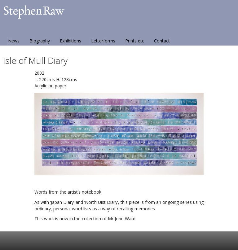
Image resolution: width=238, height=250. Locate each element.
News (14, 41)
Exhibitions (70, 41)
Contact (162, 41)
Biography (39, 41)
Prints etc (134, 41)
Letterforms (103, 41)
